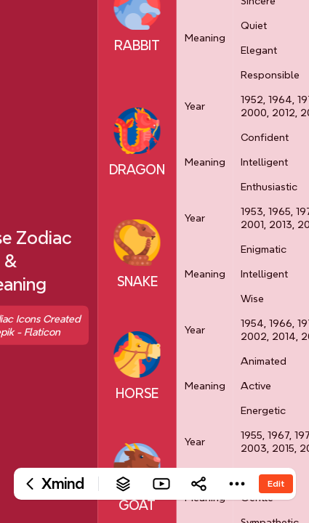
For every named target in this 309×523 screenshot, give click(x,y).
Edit (276, 483)
